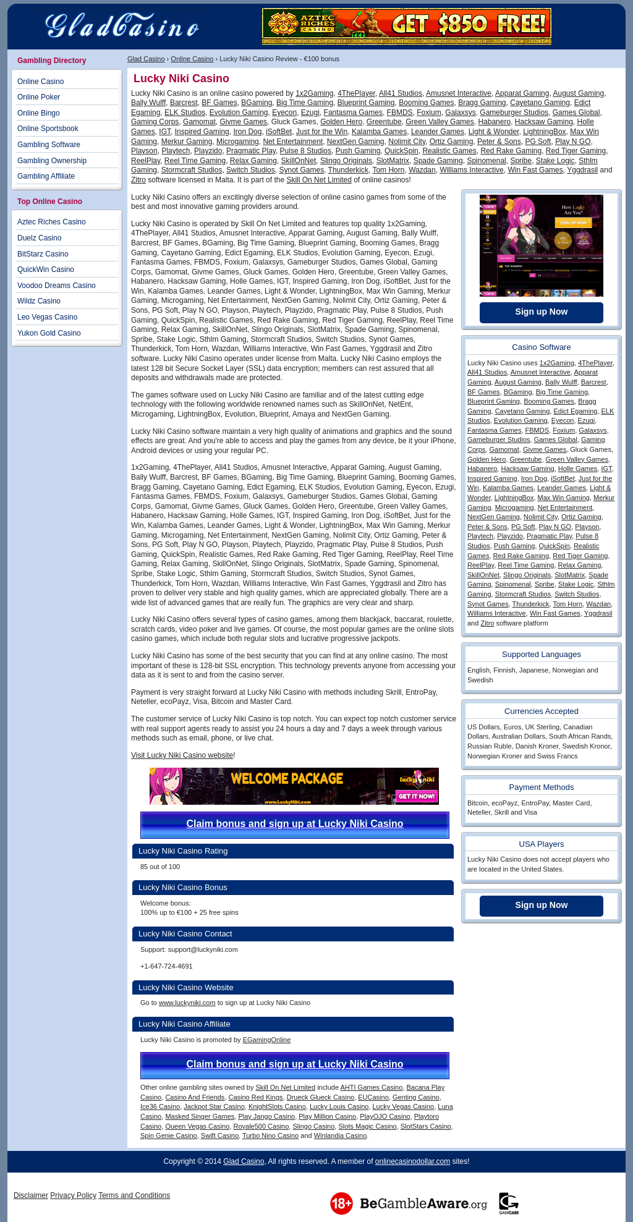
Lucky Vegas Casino (404, 1106)
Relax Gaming (253, 160)
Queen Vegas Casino (197, 1126)
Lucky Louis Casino (339, 1106)
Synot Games (301, 170)
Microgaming (237, 141)
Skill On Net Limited (318, 180)
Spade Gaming (438, 160)
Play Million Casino (327, 1116)
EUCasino (373, 1097)
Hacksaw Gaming (544, 121)
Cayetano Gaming (540, 102)
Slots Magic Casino (367, 1126)
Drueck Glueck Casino (320, 1097)
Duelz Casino (39, 238)
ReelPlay (145, 160)
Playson (144, 150)
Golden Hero (341, 121)
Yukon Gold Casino (49, 333)
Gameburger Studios (514, 112)
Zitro (138, 180)
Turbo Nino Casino (270, 1135)
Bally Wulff (148, 102)
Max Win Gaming (564, 497)
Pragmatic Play (251, 150)
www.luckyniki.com (187, 1002)
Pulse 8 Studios (305, 150)
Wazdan (422, 170)
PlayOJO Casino (385, 1116)
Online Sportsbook (48, 128)
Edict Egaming (575, 411)
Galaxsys (460, 112)
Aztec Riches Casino (51, 222)
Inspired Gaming (202, 131)
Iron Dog (247, 131)
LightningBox (544, 131)
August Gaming (578, 93)
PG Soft (538, 141)
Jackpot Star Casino (214, 1106)
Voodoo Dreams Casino (56, 285)
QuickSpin (401, 150)
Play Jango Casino (266, 1116)
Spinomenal (486, 160)
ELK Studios (184, 112)
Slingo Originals (346, 160)
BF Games (219, 102)
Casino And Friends (194, 1097)
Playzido (208, 150)
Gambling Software (48, 144)
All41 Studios (400, 93)
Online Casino (192, 58)
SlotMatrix (392, 160)
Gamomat (199, 121)
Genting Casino (416, 1097)
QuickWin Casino (45, 269)
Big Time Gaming (304, 102)
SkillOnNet (298, 160)
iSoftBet (279, 131)
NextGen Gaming (355, 141)
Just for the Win (321, 131)
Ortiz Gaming (452, 141)
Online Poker (38, 97)
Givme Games (243, 121)
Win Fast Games (535, 170)
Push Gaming (358, 150)
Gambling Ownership (52, 160)
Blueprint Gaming (366, 102)
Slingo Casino (313, 1126)
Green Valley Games (440, 121)
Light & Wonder (494, 131)
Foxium (429, 112)
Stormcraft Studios (192, 170)
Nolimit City (406, 141)
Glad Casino (146, 58)
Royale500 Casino (261, 1126)
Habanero (494, 121)
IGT (165, 131)
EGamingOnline (267, 1039)
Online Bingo (38, 113)
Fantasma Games (353, 112)
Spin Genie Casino (168, 1135)
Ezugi (310, 112)
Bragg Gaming (482, 102)
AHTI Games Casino (371, 1087)
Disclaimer (31, 1195)
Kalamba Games (379, 131)
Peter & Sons (499, 141)
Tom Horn (388, 170)
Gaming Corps (155, 121)
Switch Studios (250, 170)
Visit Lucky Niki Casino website (182, 755)
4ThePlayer (356, 93)
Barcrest (184, 102)
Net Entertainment (293, 141)
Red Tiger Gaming (576, 150)
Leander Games (437, 131)
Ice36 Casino (160, 1106)
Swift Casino (220, 1135)
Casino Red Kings (256, 1097)
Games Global (576, 112)
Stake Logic (555, 160)
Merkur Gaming (187, 141)
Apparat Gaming (522, 93)
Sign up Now (542, 311)
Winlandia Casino (340, 1135)
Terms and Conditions (134, 1195)
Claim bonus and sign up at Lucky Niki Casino (294, 823)
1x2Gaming (314, 93)
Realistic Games (449, 150)
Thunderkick (348, 170)
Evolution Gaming (239, 112)
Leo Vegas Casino (47, 317)
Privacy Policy (73, 1195)
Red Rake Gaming (511, 150)
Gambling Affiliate (46, 176)
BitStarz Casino (43, 254)
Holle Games (578, 468)
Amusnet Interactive (458, 93)
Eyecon (284, 112)
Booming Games (426, 102)
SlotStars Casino (426, 1126)
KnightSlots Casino (277, 1106)
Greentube (384, 121)
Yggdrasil (582, 170)
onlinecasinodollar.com (412, 1161)
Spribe (521, 160)
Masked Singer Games (199, 1116)
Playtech (175, 150)
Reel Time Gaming (195, 160)
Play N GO (572, 141)
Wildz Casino (39, 301)
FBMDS (400, 112)
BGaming (256, 102)
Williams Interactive (471, 170)
